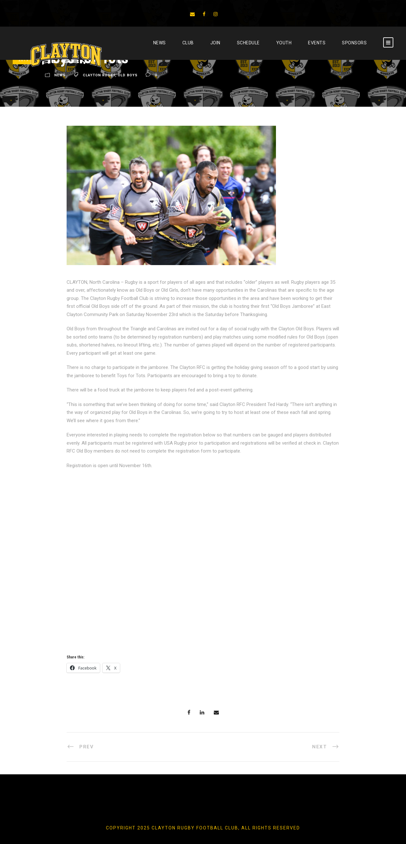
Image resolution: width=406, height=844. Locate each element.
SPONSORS (354, 42)
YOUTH (284, 42)
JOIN (215, 42)
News (159, 42)
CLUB (188, 42)
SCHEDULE (248, 42)
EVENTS (316, 42)
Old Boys (128, 75)
